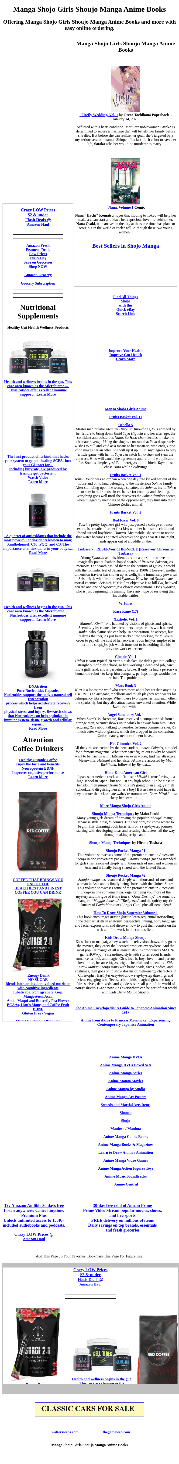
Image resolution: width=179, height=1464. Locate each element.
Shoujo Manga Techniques (113, 814)
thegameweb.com (116, 1432)
